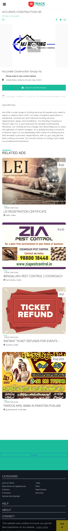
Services (39, 493)
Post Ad (34, 455)
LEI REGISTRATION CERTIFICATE (25, 211)
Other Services (11, 207)
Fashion (6, 489)
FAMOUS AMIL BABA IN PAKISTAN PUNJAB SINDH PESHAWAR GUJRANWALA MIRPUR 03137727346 (32, 406)
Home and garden (11, 496)
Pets (37, 486)
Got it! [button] (62, 525)
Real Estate (40, 489)
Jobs (37, 483)
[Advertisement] (34, 448)
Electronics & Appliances (14, 486)
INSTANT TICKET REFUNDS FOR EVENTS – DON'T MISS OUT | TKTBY (31, 341)
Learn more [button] (42, 527)
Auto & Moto (8, 483)
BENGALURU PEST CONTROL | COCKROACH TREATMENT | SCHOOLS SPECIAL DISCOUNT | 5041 (34, 276)
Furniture (6, 493)
